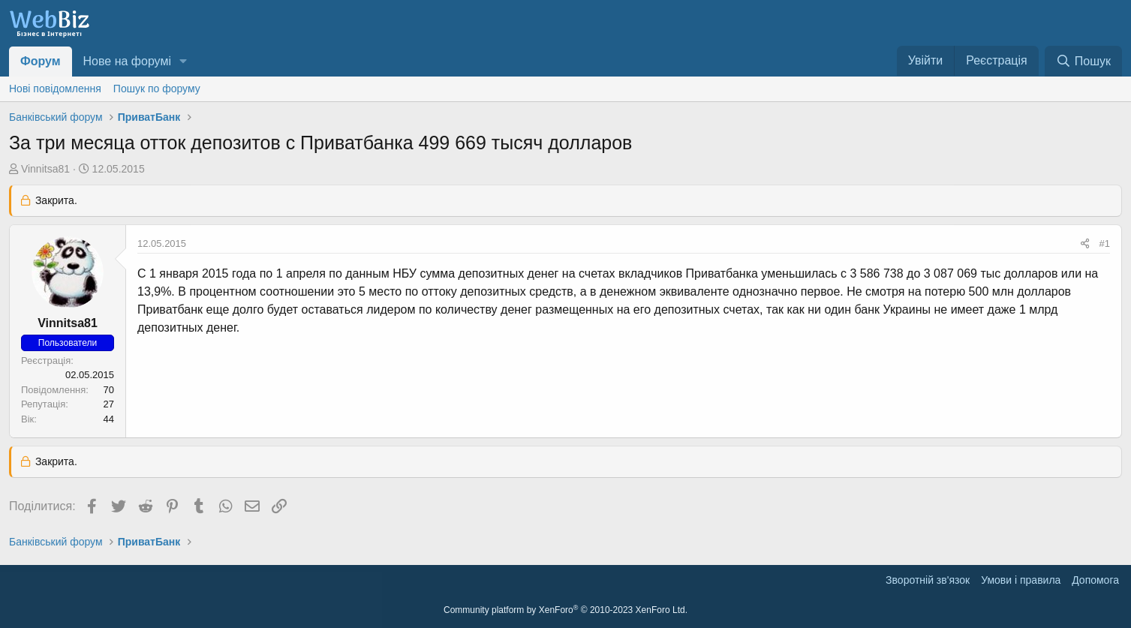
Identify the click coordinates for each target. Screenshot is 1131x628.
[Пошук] (1083, 61)
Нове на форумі (127, 61)
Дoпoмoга (1095, 580)
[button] (183, 62)
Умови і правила (1020, 580)
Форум (40, 61)
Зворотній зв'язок (928, 580)
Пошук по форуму (156, 89)
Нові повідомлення (55, 89)
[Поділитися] (1084, 244)
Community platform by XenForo (565, 610)
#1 (1104, 243)
